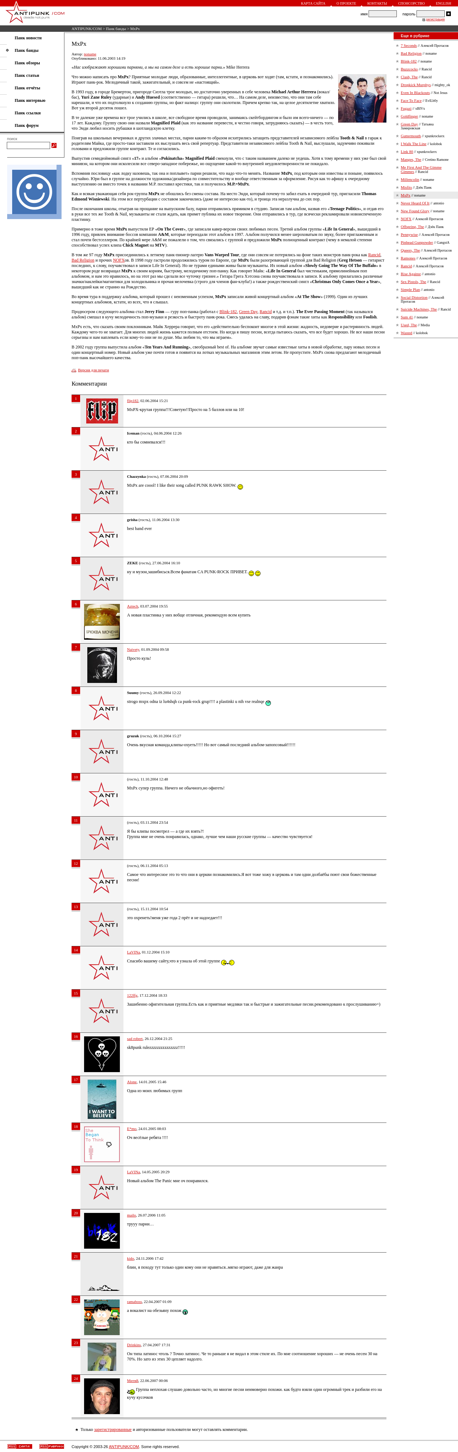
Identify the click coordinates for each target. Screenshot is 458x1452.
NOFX (119, 260)
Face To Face (411, 100)
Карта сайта (313, 3)
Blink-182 (228, 311)
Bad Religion (83, 260)
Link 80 (407, 151)
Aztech (132, 606)
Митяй (132, 1380)
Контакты (377, 3)
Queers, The (410, 250)
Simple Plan (410, 289)
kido (130, 1258)
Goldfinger (409, 116)
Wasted (406, 333)
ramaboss (134, 1301)
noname (90, 54)
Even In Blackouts (415, 92)
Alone (132, 1082)
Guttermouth (411, 136)
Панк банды (116, 28)
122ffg (132, 995)
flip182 (132, 400)
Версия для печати (93, 370)
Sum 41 (407, 317)
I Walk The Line (414, 144)
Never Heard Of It (415, 203)
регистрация (435, 19)
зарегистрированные (113, 1429)
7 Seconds (409, 45)
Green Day (248, 311)
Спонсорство (411, 3)
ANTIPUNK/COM (87, 28)
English (443, 3)
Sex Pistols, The (413, 281)
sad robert (135, 1038)
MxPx (405, 195)
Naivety (133, 649)
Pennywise (409, 234)
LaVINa (133, 952)
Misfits (406, 187)
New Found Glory (415, 211)
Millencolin (410, 179)
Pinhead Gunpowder (417, 242)
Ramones (408, 258)
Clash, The (409, 77)
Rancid (374, 254)
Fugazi (406, 108)
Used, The (409, 325)
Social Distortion (414, 297)
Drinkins (134, 1345)
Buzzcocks (409, 69)
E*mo (131, 1128)
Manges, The (411, 159)
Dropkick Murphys (416, 85)
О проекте (346, 3)
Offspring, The (412, 226)
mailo (131, 1215)
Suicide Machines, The (419, 309)
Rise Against (411, 274)
